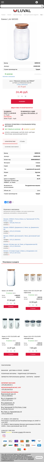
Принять (39, 457)
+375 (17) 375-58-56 (14, 231)
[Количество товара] (22, 96)
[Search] (20, 6)
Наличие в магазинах (9, 75)
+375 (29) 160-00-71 (7, 384)
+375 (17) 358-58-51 (14, 239)
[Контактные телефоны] (37, 2)
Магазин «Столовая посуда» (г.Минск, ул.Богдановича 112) (20, 251)
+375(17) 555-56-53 (22, 84)
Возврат (26, 370)
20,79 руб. (22, 87)
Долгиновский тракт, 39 (8, 394)
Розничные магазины (8, 373)
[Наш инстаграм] (4, 435)
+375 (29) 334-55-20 (7, 389)
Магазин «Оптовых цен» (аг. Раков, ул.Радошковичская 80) (20, 244)
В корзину (11, 306)
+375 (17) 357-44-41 (14, 253)
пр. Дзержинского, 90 (7, 403)
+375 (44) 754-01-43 (14, 222)
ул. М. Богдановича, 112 (8, 398)
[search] (42, 6)
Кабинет (37, 376)
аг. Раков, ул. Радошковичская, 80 (11, 411)
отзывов (20, 432)
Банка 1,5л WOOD (7, 290)
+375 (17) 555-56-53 (14, 246)
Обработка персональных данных (13, 376)
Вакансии (4, 370)
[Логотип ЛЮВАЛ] (22, 10)
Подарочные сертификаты (27, 373)
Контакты (29, 376)
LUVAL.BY (4, 430)
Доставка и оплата (15, 370)
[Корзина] (41, 2)
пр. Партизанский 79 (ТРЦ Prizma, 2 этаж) (13, 407)
